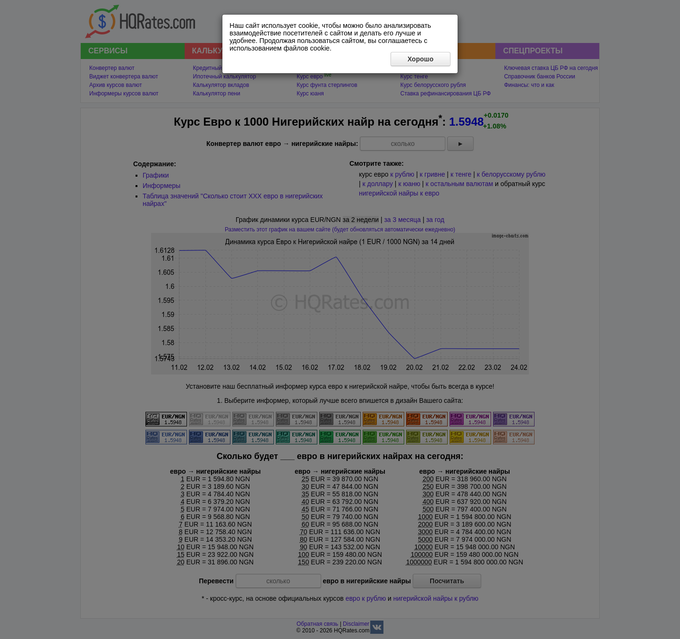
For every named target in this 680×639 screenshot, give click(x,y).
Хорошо (421, 59)
